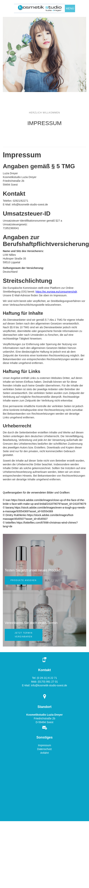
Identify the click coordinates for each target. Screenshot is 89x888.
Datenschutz (44, 749)
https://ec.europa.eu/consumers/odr (56, 291)
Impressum (44, 745)
